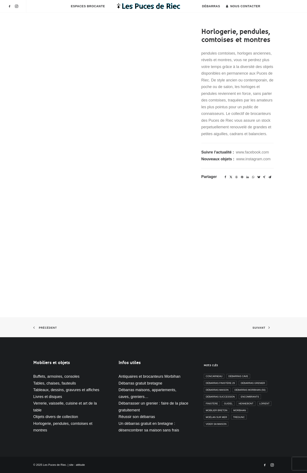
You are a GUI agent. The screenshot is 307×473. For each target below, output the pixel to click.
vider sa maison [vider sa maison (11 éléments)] (216, 424)
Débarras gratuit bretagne (140, 383)
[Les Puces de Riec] (153, 6)
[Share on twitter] (230, 177)
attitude (80, 464)
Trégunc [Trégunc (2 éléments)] (239, 417)
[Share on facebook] (225, 177)
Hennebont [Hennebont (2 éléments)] (246, 403)
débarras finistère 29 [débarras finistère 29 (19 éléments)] (220, 383)
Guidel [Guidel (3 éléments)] (228, 403)
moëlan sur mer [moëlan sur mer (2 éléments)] (216, 417)
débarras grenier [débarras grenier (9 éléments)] (253, 383)
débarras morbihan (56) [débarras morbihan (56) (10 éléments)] (250, 390)
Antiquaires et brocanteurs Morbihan (149, 376)
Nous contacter (245, 6)
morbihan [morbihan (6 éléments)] (239, 410)
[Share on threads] (236, 177)
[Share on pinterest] (242, 177)
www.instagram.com (253, 159)
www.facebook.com (252, 152)
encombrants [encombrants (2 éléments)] (250, 396)
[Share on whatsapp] (253, 177)
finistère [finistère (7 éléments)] (212, 403)
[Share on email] (269, 177)
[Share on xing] (264, 177)
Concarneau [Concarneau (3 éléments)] (214, 376)
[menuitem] (10, 6)
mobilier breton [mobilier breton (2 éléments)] (216, 410)
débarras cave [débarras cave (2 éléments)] (238, 376)
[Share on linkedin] (247, 177)
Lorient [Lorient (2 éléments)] (264, 403)
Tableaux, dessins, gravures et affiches (66, 390)
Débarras (211, 6)
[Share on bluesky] (258, 177)
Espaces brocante (88, 6)
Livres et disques (47, 397)
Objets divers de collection (55, 417)
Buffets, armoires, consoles (56, 376)
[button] (10, 6)
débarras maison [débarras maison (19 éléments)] (217, 390)
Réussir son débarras (137, 417)
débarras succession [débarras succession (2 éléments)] (220, 396)
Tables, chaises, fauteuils (54, 383)
